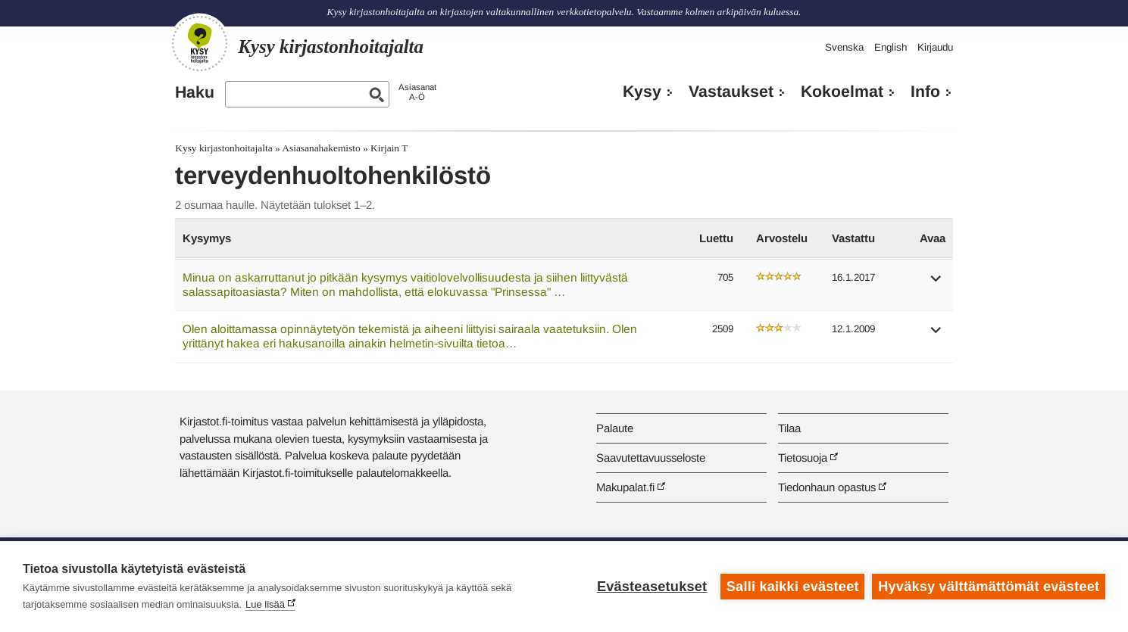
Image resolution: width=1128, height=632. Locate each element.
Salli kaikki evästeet (792, 586)
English (890, 47)
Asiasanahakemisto (321, 148)
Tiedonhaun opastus (827, 487)
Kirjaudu (935, 47)
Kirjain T (389, 148)
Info (925, 92)
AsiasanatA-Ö (417, 92)
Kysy (642, 92)
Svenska (844, 47)
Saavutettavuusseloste (650, 457)
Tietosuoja (802, 457)
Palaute (614, 428)
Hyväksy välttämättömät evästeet (988, 586)
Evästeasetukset (652, 586)
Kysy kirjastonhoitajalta (223, 148)
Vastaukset (731, 92)
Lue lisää (265, 604)
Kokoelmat (842, 92)
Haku (194, 92)
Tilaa (789, 428)
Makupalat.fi (625, 487)
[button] (936, 283)
